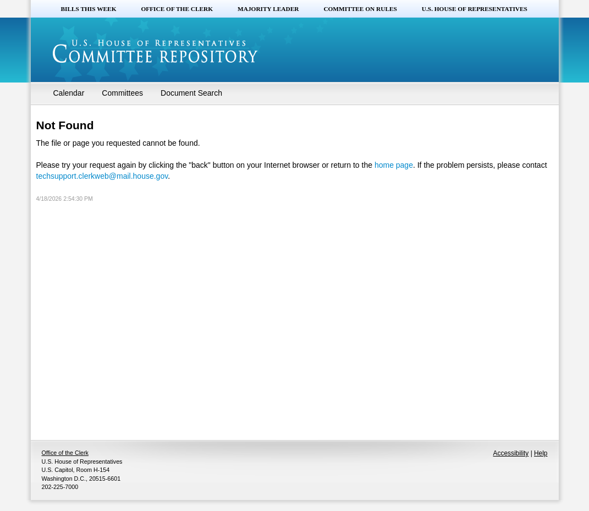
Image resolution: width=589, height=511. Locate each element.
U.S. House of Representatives (474, 9)
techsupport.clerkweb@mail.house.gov (102, 176)
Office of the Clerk (177, 9)
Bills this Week (89, 9)
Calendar (69, 93)
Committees (122, 93)
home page (394, 165)
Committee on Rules (360, 9)
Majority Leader (268, 9)
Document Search (191, 93)
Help (540, 453)
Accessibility (511, 453)
